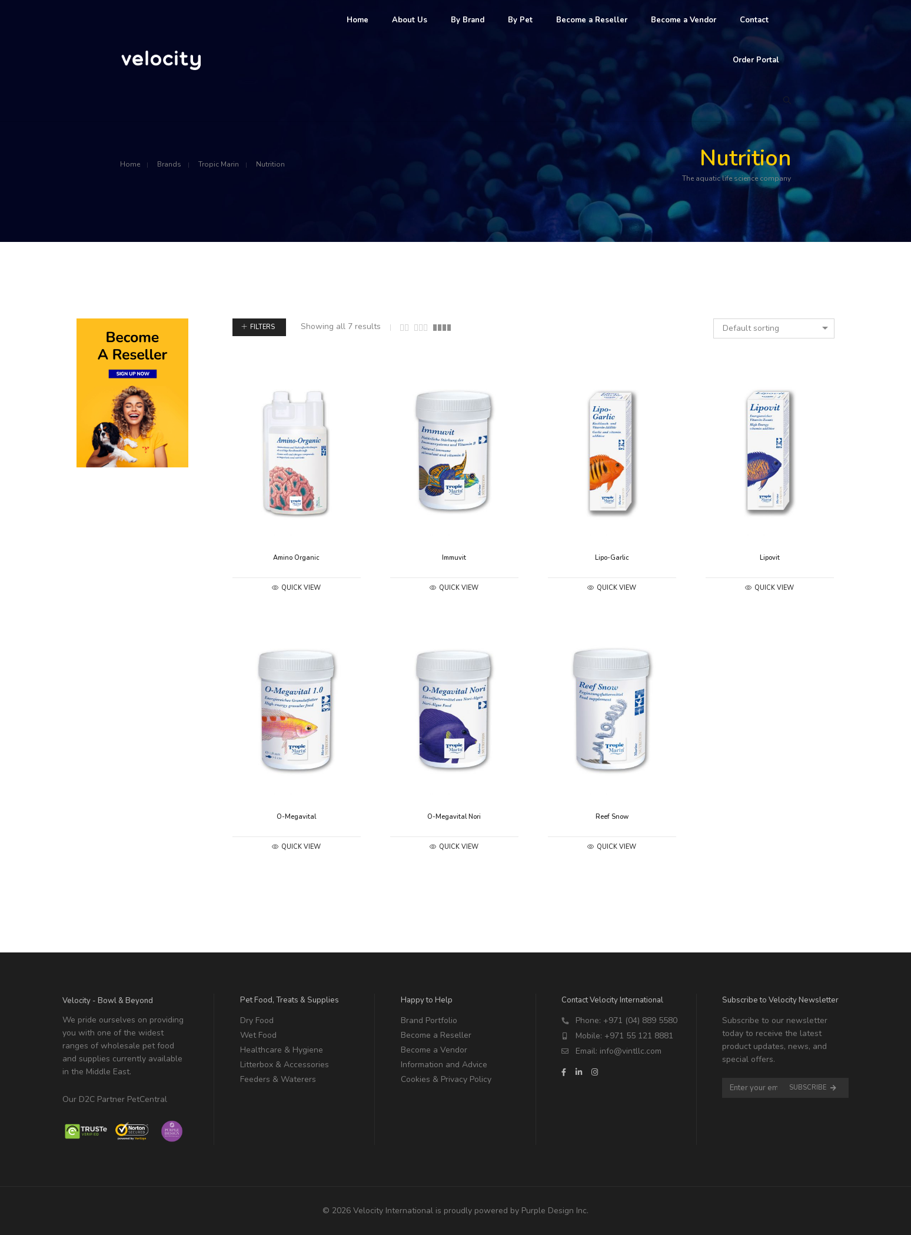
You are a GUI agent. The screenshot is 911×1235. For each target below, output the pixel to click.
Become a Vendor (434, 1049)
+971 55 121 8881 (638, 1035)
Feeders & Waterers (278, 1079)
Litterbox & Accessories (284, 1064)
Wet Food (258, 1035)
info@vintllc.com (630, 1051)
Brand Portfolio (429, 1020)
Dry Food (257, 1020)
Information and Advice (444, 1064)
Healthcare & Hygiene (281, 1049)
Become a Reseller (436, 1035)
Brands (169, 164)
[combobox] (773, 328)
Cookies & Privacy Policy (446, 1079)
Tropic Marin (218, 164)
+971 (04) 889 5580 (640, 1020)
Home (130, 164)
